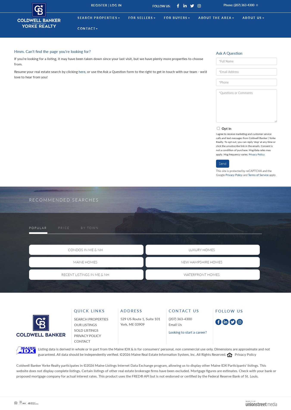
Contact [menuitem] (88, 28)
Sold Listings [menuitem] (86, 330)
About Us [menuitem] (253, 18)
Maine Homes (85, 262)
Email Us (175, 324)
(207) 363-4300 (244, 5)
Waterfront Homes (202, 274)
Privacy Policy (257, 154)
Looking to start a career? (188, 332)
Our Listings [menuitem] (85, 325)
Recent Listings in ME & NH (85, 274)
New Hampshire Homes (202, 262)
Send (222, 163)
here (82, 72)
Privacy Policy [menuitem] (87, 336)
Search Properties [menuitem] (99, 18)
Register (99, 5)
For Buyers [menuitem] (177, 18)
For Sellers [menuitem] (141, 18)
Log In (116, 5)
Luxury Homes (202, 250)
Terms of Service (258, 175)
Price (64, 228)
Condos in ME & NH (85, 250)
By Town (90, 228)
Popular (38, 228)
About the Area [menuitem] (216, 18)
